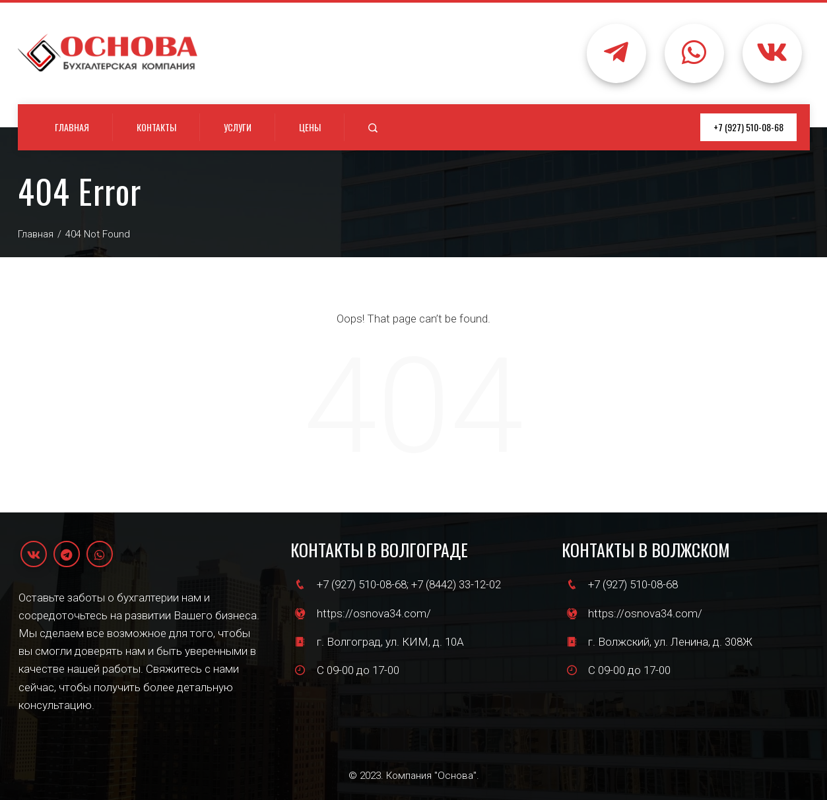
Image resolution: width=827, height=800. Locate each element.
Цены (310, 127)
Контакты (156, 127)
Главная (72, 127)
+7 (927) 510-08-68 (748, 127)
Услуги (237, 127)
